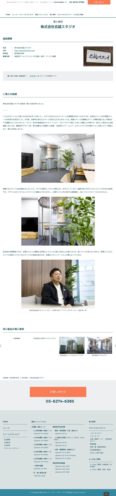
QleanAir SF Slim (40, 469)
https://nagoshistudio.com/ (24, 51)
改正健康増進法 (95, 450)
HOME (8, 14)
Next (115, 348)
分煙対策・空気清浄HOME (11, 378)
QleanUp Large (39, 476)
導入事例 (53, 14)
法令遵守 (7, 445)
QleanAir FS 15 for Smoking (65, 455)
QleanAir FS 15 (61, 445)
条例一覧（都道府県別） (98, 447)
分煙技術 (7, 442)
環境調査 (93, 444)
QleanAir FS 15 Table (63, 458)
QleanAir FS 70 (61, 433)
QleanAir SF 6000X (41, 455)
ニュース (15, 14)
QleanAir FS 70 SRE (62, 452)
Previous (1, 348)
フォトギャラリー (96, 433)
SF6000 (33, 76)
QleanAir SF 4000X (41, 447)
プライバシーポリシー (12, 448)
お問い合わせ (99, 2)
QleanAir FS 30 (61, 442)
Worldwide (59, 2)
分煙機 (39, 427)
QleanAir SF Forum (41, 462)
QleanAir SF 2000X (41, 440)
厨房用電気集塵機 (59, 463)
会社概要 (7, 440)
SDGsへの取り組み (97, 453)
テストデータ (94, 436)
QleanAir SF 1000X (41, 433)
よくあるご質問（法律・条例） (101, 469)
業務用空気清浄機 (59, 427)
